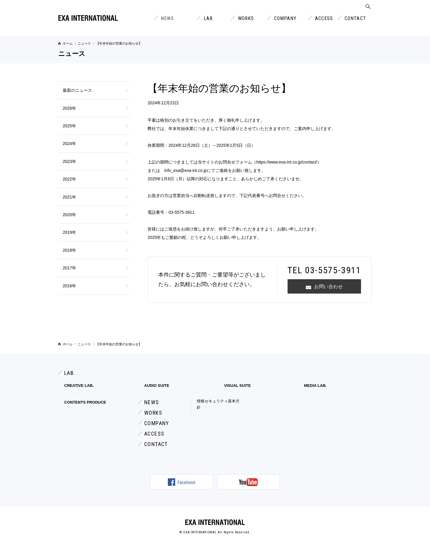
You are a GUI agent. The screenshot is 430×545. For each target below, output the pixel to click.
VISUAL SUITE (237, 385)
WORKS (246, 18)
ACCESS (324, 18)
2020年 (69, 214)
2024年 (69, 143)
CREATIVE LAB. (79, 385)
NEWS (167, 18)
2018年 (69, 250)
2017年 (69, 267)
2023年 (69, 161)
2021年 (69, 197)
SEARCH (368, 6)
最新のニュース (77, 90)
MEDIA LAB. (315, 385)
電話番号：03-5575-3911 (171, 212)
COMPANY (285, 18)
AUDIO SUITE (156, 385)
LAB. (209, 18)
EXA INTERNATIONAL (215, 522)
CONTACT (355, 18)
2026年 (69, 108)
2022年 (69, 179)
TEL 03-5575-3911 (324, 270)
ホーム (68, 43)
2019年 (69, 232)
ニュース (84, 43)
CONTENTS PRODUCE (85, 402)
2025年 (69, 125)
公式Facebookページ (181, 481)
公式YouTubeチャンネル (248, 481)
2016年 (69, 285)
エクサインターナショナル (88, 18)
